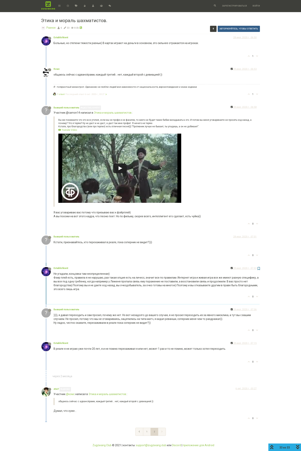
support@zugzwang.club (151, 445)
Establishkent (61, 37)
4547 (56, 389)
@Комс (65, 389)
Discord (176, 445)
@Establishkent (90, 108)
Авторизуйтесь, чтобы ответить (239, 28)
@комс (70, 394)
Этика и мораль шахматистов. (113, 112)
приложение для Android (198, 445)
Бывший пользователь (66, 107)
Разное (51, 27)
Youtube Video (67, 130)
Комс (57, 69)
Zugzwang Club (102, 445)
